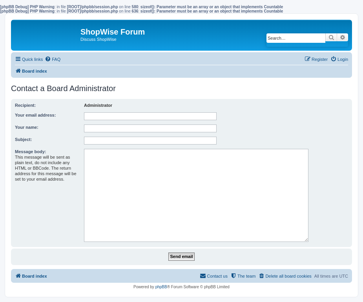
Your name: (26, 127)
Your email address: (35, 115)
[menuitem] (52, 59)
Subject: (23, 139)
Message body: (30, 151)
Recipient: (25, 105)
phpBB (161, 287)
